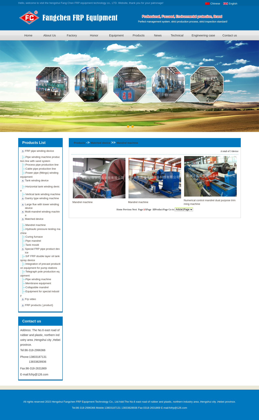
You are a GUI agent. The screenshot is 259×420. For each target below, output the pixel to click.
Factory (72, 35)
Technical (177, 35)
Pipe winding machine (38, 279)
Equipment (116, 35)
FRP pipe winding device (39, 150)
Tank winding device (37, 180)
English (233, 3)
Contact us (229, 35)
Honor (94, 35)
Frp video (30, 299)
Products (138, 35)
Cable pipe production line (40, 168)
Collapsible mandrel (37, 287)
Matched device (34, 218)
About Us (49, 35)
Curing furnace (34, 236)
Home (28, 35)
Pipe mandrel (33, 240)
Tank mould (32, 244)
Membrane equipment (38, 283)
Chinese (215, 3)
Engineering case (203, 35)
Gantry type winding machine (42, 198)
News (158, 35)
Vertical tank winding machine (42, 194)
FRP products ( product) (39, 305)
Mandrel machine (35, 224)
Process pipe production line (41, 164)
